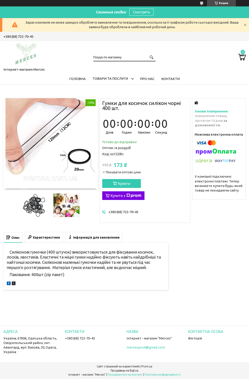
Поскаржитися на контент (125, 374)
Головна (77, 79)
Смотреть (141, 12)
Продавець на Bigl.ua (124, 370)
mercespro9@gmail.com (146, 347)
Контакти (170, 79)
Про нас (147, 79)
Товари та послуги (110, 78)
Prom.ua (146, 366)
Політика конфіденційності (163, 374)
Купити (124, 184)
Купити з (126, 196)
